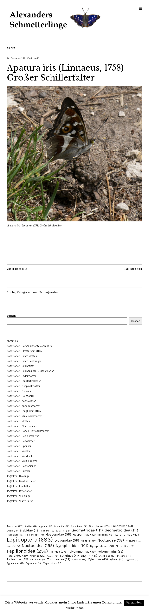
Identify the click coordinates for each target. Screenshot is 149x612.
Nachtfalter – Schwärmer (20, 441)
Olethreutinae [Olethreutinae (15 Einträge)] (125, 546)
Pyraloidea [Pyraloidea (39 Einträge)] (17, 555)
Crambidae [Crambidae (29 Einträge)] (99, 526)
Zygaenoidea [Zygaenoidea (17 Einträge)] (52, 563)
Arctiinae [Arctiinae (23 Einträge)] (15, 526)
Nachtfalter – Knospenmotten (23, 406)
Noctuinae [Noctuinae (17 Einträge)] (133, 540)
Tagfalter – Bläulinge (18, 476)
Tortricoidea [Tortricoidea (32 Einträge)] (58, 559)
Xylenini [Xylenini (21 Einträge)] (116, 559)
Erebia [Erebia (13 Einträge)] (12, 531)
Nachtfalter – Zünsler (18, 471)
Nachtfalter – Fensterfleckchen (24, 381)
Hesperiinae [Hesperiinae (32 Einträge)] (84, 534)
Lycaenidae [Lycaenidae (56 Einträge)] (67, 540)
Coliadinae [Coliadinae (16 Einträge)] (79, 526)
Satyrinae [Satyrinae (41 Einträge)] (69, 555)
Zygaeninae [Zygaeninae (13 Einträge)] (33, 563)
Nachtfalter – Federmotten (21, 376)
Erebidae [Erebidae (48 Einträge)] (29, 530)
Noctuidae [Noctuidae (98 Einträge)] (110, 540)
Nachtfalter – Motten (18, 421)
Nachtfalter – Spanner (19, 446)
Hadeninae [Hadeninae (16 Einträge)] (15, 534)
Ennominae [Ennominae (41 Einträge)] (122, 526)
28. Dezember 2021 (16, 58)
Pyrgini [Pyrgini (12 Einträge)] (52, 556)
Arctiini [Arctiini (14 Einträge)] (31, 526)
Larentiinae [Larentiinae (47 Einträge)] (127, 534)
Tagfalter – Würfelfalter (20, 501)
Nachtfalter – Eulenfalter (20, 365)
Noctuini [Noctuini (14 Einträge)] (13, 546)
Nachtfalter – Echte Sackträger (24, 361)
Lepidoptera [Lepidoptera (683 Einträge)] (30, 539)
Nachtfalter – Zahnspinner (21, 466)
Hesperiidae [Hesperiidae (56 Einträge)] (58, 534)
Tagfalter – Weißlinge (18, 496)
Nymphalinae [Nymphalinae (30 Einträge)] (102, 546)
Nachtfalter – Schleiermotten (23, 436)
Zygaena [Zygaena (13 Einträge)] (131, 559)
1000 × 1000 (33, 58)
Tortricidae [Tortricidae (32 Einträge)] (17, 559)
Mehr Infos (75, 608)
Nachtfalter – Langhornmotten (24, 411)
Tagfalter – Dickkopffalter (21, 481)
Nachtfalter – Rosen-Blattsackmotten (28, 430)
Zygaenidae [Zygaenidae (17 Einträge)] (15, 563)
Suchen (11, 315)
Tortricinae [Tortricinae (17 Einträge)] (38, 559)
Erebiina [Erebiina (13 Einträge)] (47, 531)
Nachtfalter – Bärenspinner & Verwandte (29, 346)
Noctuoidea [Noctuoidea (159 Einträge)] (38, 545)
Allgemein (12, 340)
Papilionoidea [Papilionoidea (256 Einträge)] (27, 551)
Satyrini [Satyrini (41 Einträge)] (89, 555)
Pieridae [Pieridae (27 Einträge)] (58, 551)
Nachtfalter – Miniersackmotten (24, 416)
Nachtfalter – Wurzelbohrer (22, 460)
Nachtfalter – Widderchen (21, 456)
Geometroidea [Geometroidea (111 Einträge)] (121, 530)
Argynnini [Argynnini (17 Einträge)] (45, 526)
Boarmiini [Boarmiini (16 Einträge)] (61, 526)
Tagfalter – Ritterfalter (19, 490)
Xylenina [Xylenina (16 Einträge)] (79, 559)
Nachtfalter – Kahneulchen (21, 400)
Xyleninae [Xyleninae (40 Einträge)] (98, 559)
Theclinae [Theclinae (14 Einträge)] (124, 556)
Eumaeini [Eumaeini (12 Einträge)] (63, 531)
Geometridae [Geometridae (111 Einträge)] (87, 530)
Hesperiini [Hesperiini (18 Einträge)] (105, 534)
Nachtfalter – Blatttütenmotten (24, 351)
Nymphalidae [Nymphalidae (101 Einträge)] (72, 545)
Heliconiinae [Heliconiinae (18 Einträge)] (34, 534)
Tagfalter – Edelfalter (18, 486)
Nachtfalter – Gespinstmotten (24, 386)
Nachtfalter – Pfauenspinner (22, 426)
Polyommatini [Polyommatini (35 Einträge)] (110, 551)
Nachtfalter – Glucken (19, 391)
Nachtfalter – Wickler (18, 451)
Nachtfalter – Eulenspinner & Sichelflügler (30, 370)
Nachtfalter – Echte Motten (22, 356)
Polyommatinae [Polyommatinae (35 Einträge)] (82, 551)
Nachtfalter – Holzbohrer (20, 395)
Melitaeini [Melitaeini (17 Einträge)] (88, 540)
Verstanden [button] (134, 602)
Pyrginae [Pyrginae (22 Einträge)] (37, 555)
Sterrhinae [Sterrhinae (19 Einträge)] (107, 555)
